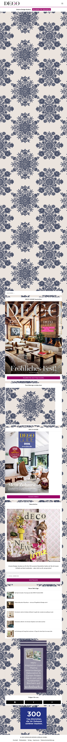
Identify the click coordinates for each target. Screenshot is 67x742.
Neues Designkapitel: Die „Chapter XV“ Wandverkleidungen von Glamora (31, 161)
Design (16, 174)
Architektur (10, 111)
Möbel (23, 111)
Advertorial (10, 174)
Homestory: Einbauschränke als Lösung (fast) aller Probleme (31, 269)
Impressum (36, 740)
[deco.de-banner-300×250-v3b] (33, 728)
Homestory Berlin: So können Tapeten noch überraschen (30, 621)
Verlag (29, 740)
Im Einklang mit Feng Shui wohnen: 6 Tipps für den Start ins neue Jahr (33, 631)
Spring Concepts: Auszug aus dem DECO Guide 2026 (29, 592)
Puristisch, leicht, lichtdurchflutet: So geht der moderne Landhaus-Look (34, 612)
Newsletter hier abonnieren (41, 9)
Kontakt (15, 740)
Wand (20, 174)
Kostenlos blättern (34, 496)
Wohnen (28, 111)
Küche (8, 283)
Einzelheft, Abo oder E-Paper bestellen (33, 378)
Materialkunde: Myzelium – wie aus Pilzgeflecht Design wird (31, 602)
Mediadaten (22, 740)
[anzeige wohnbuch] (33, 692)
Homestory (17, 111)
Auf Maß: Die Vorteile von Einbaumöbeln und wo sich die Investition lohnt (32, 94)
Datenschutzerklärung (47, 740)
